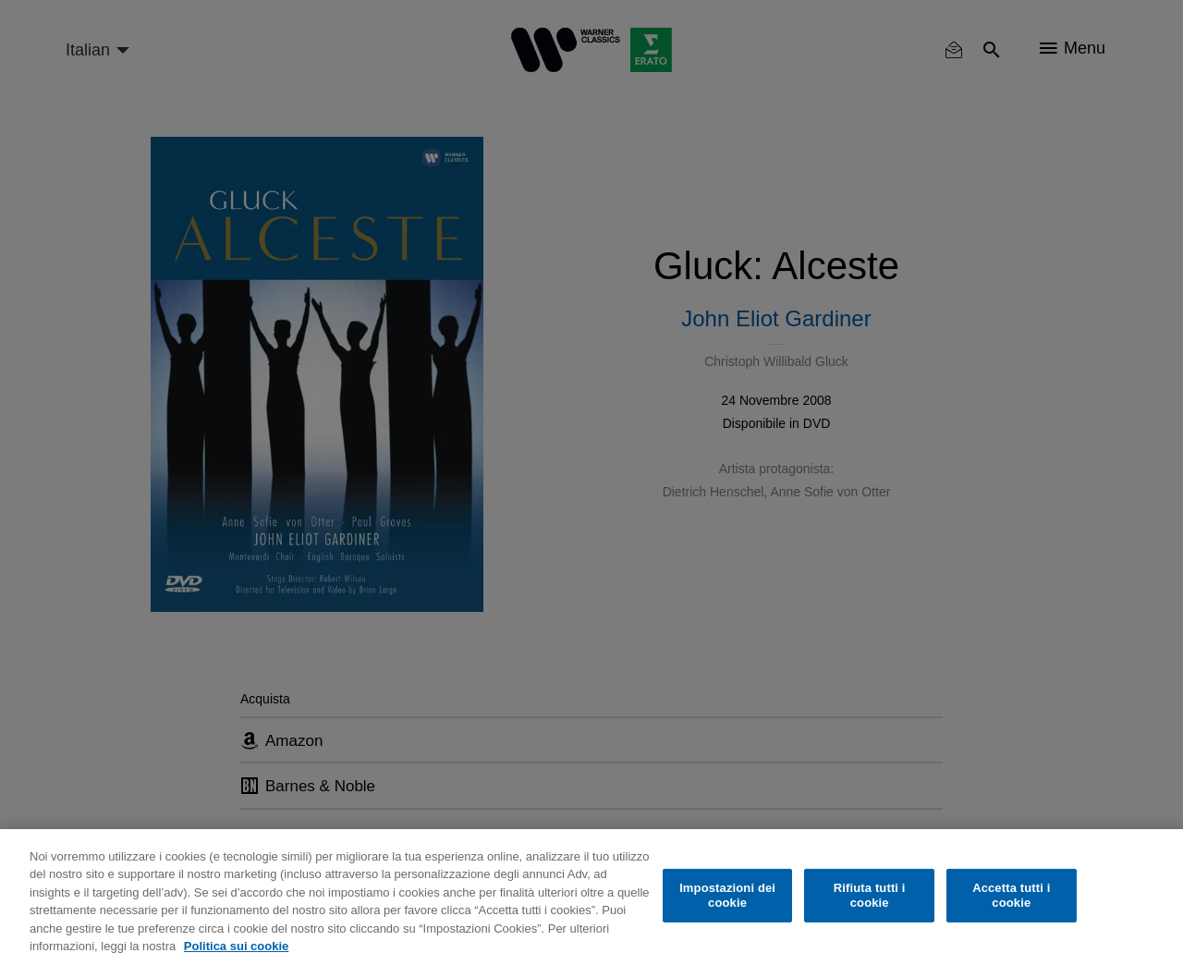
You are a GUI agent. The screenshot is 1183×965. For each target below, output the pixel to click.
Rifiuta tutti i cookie (870, 895)
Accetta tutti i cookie (1011, 895)
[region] (591, 897)
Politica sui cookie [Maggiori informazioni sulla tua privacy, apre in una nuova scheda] (236, 946)
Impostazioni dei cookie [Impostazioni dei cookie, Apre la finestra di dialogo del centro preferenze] (727, 895)
